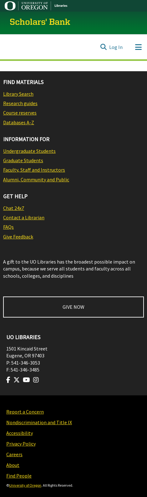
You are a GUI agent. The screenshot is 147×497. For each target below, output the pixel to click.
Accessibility (19, 433)
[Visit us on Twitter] (16, 380)
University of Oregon (25, 485)
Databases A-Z (18, 122)
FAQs (8, 227)
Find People (19, 476)
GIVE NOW (73, 307)
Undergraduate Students (29, 151)
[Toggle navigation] (138, 47)
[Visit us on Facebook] (8, 380)
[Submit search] (103, 47)
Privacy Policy (21, 444)
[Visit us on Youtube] (26, 380)
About (12, 465)
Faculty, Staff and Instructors (34, 170)
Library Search (18, 94)
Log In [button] (116, 47)
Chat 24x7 (13, 208)
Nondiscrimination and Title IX (39, 422)
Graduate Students (23, 160)
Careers (14, 454)
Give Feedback (18, 236)
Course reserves (20, 113)
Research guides (20, 103)
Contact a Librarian (23, 217)
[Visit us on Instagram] (36, 380)
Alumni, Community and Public (36, 179)
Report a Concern (25, 412)
